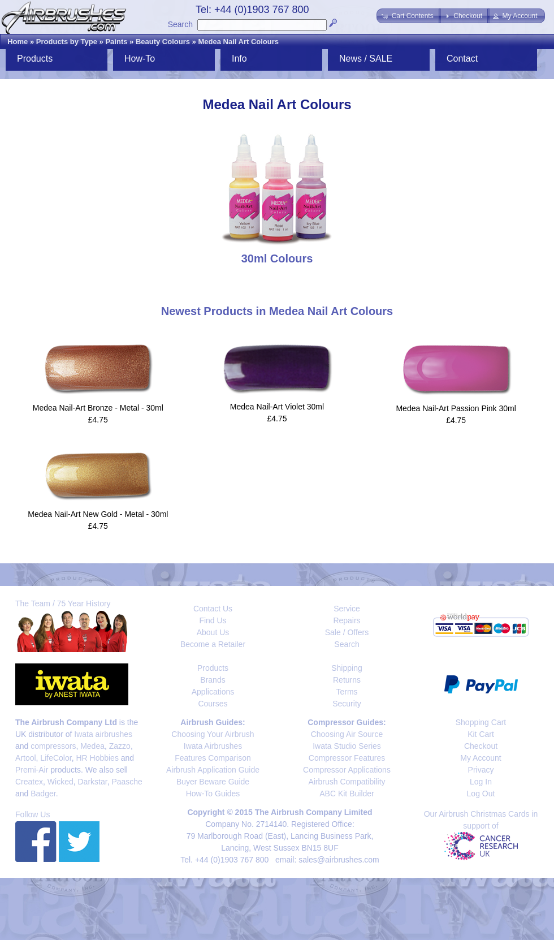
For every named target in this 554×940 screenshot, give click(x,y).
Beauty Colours (163, 41)
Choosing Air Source (347, 734)
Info (239, 58)
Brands (212, 679)
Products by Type (66, 41)
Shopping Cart (481, 722)
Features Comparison (213, 757)
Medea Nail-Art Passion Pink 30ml (456, 408)
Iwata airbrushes (103, 734)
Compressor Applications (347, 769)
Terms (346, 691)
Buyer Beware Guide (212, 781)
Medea (92, 746)
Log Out (481, 793)
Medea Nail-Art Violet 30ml (277, 406)
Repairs (346, 620)
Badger (43, 793)
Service (347, 608)
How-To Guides (213, 793)
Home (17, 41)
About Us (213, 632)
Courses (212, 703)
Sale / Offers (347, 632)
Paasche (126, 781)
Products (35, 58)
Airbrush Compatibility (346, 781)
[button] (408, 15)
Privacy (481, 769)
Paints (116, 41)
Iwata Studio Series (347, 746)
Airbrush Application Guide (212, 769)
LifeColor (55, 757)
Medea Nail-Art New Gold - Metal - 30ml (98, 514)
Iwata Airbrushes (213, 746)
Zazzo (120, 746)
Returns (347, 679)
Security (346, 703)
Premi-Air (31, 769)
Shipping (346, 667)
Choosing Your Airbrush (212, 734)
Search (180, 24)
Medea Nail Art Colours (238, 41)
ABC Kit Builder (346, 793)
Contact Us (212, 608)
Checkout (480, 746)
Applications (213, 691)
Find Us (212, 620)
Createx (29, 781)
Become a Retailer (212, 644)
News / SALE (365, 58)
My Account (480, 757)
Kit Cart (481, 734)
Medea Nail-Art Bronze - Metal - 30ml (98, 407)
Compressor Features (347, 757)
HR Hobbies (97, 757)
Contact (462, 58)
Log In (481, 781)
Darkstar (92, 781)
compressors (53, 746)
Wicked (60, 781)
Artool (25, 757)
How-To (139, 58)
